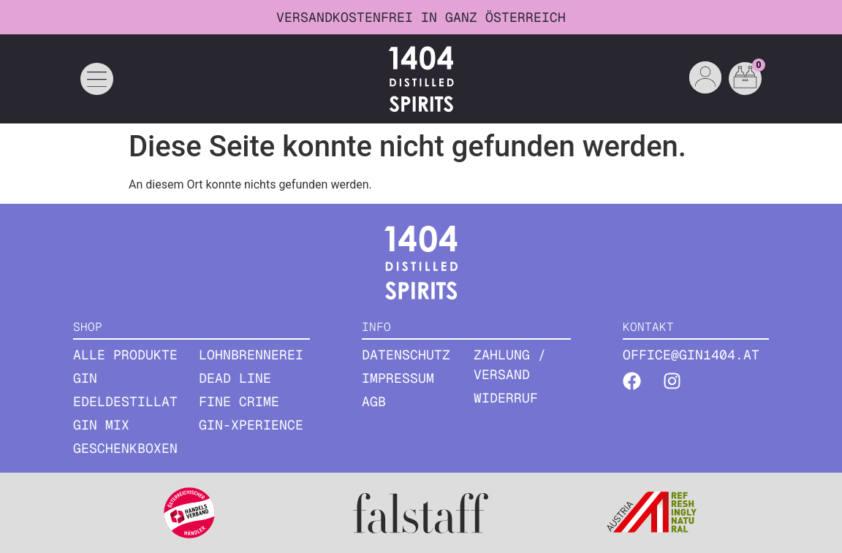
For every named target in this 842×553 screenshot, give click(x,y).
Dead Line (235, 378)
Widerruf (506, 397)
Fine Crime (239, 401)
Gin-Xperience (251, 424)
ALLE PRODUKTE (125, 354)
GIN (85, 378)
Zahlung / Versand (510, 364)
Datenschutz (406, 354)
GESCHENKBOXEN (125, 448)
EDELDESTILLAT (125, 401)
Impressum (398, 378)
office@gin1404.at (691, 354)
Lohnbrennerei (251, 354)
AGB (374, 401)
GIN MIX (101, 424)
